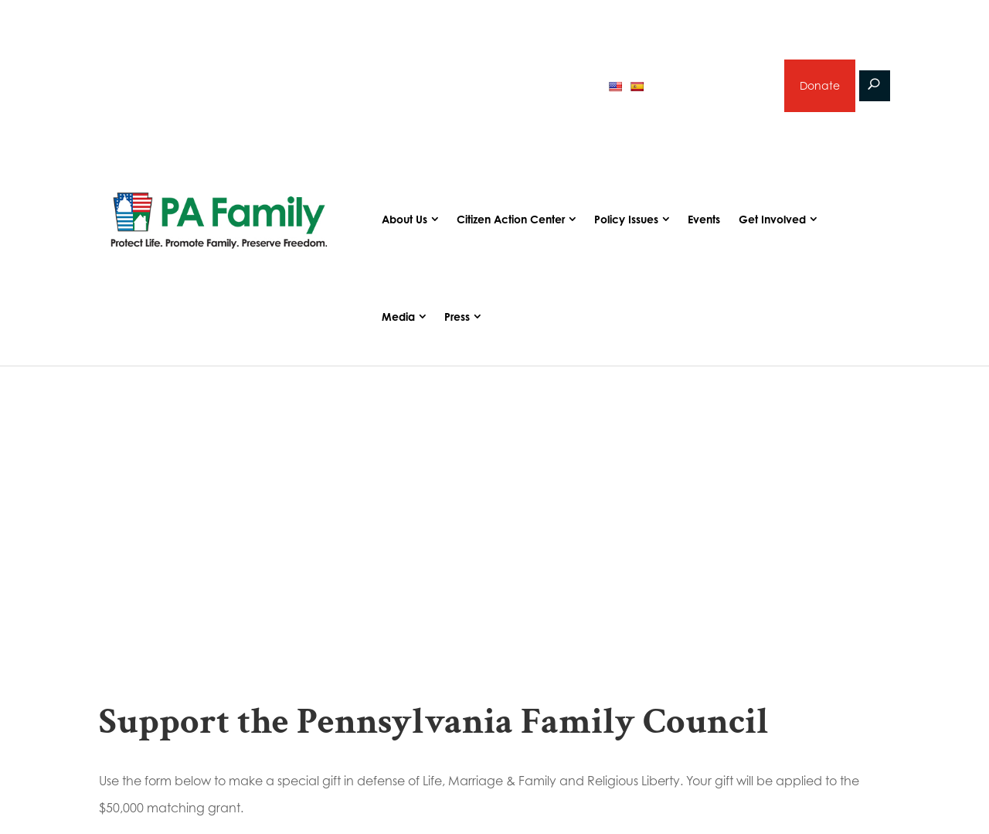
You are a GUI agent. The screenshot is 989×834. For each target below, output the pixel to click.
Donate (820, 85)
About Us (404, 219)
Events (704, 219)
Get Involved (772, 219)
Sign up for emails (712, 85)
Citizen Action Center (511, 219)
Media (398, 316)
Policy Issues (626, 219)
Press (457, 316)
